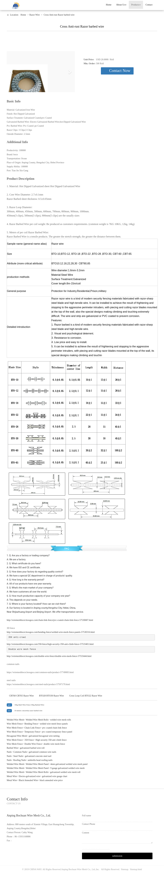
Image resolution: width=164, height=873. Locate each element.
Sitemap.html (136, 869)
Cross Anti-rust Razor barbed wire (58, 15)
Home (108, 5)
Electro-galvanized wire (29, 776)
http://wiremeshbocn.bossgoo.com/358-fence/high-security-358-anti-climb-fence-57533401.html (50, 644)
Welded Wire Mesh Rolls (37, 720)
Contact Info (17, 799)
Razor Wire (34, 15)
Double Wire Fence (33, 744)
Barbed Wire (12, 748)
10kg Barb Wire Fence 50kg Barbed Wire (29, 705)
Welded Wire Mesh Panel (37, 764)
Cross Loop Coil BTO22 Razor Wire (85, 696)
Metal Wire (12, 776)
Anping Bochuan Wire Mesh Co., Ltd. (78, 869)
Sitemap (124, 869)
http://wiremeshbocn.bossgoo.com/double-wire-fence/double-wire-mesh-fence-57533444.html (49, 656)
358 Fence (29, 740)
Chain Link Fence (32, 728)
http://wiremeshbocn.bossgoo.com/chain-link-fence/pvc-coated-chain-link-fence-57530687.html (50, 620)
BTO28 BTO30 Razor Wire (51, 696)
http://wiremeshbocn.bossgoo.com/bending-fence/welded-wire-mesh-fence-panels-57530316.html (51, 632)
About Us (121, 5)
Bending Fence (31, 724)
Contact (148, 5)
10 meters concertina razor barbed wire (28, 711)
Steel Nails (18, 756)
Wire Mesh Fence (15, 724)
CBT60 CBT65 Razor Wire (21, 696)
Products (136, 5)
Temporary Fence (32, 732)
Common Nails (20, 752)
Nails (9, 752)
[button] (12, 71)
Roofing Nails (19, 760)
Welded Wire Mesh (15, 720)
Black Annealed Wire (28, 780)
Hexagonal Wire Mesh (17, 736)
